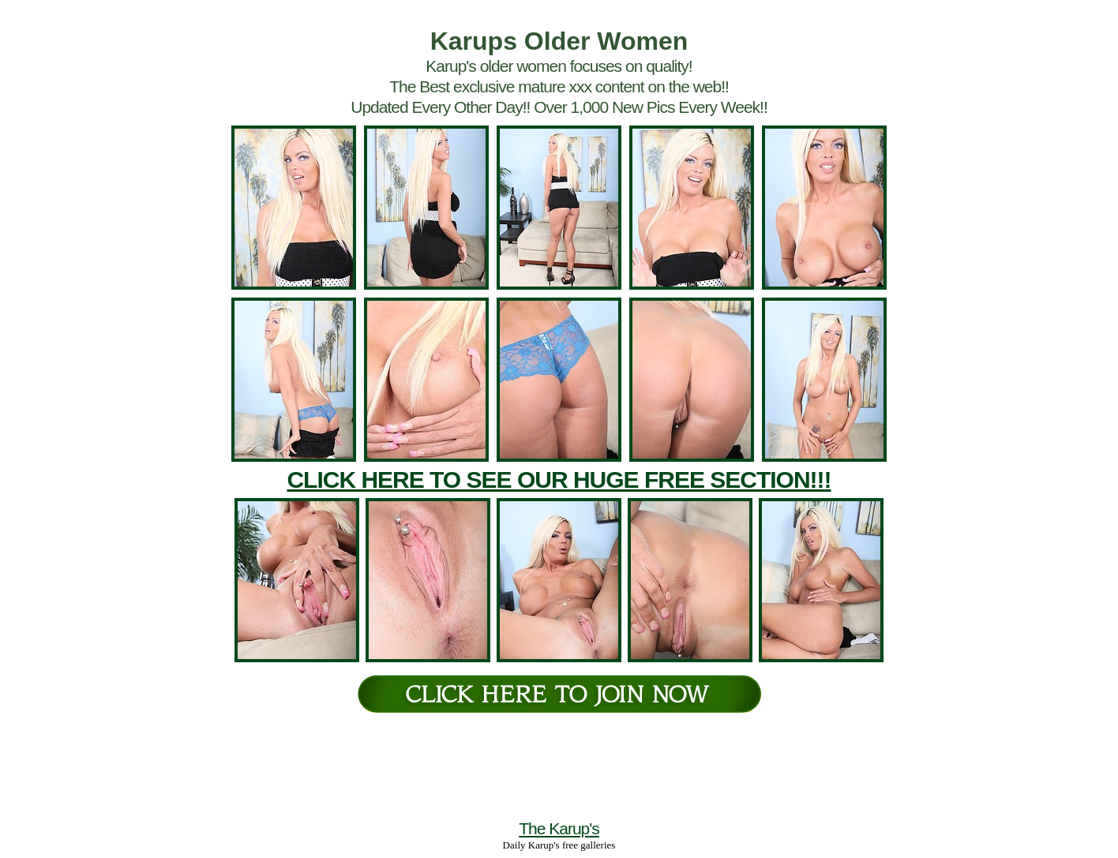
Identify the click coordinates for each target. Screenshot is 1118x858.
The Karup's (559, 828)
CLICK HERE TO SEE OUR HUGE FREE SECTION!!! (559, 479)
